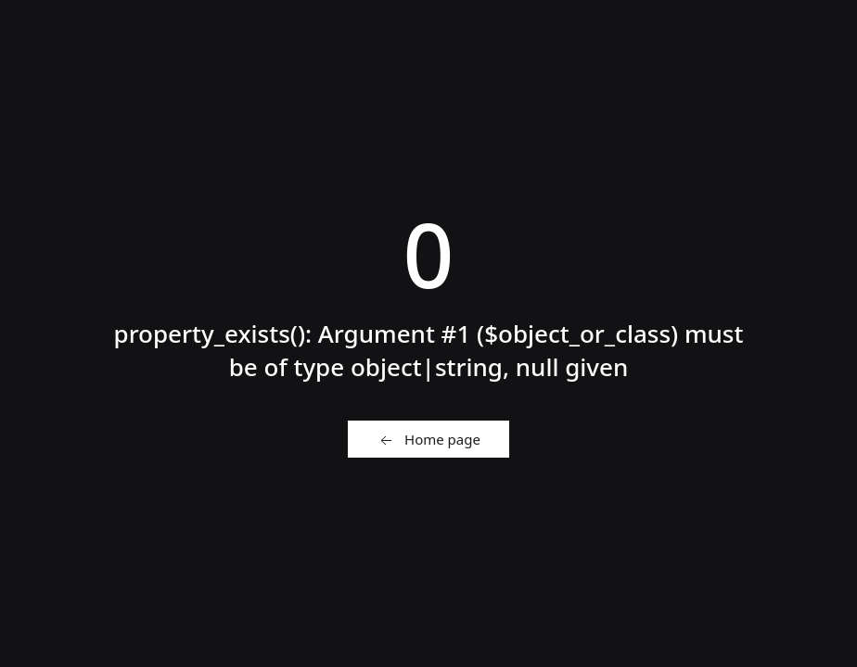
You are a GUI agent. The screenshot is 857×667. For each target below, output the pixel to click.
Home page (428, 440)
